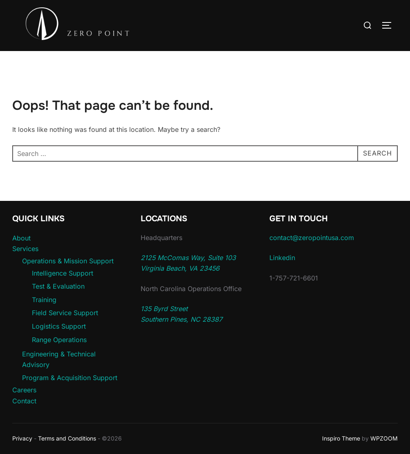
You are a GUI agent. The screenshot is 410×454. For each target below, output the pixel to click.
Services (25, 249)
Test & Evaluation (58, 286)
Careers (24, 390)
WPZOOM (384, 438)
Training (44, 300)
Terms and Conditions (67, 438)
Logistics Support (59, 326)
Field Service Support (65, 313)
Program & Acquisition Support (69, 378)
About (21, 238)
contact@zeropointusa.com (311, 238)
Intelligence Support (62, 273)
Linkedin (282, 258)
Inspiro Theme (341, 438)
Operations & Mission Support (68, 261)
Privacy (22, 438)
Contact (24, 401)
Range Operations (59, 340)
